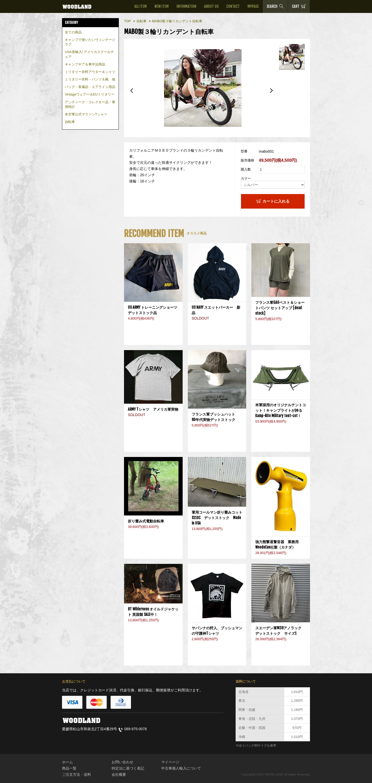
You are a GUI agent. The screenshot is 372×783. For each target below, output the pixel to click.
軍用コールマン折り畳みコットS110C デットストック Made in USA (217, 517)
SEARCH (275, 6)
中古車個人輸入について (181, 768)
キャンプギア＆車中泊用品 (85, 64)
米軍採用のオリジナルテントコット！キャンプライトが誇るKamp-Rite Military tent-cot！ (280, 410)
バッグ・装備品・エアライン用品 (90, 87)
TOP (127, 21)
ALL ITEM (140, 6)
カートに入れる (273, 201)
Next (271, 90)
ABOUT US (211, 6)
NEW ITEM (161, 6)
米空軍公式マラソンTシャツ (86, 114)
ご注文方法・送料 (76, 774)
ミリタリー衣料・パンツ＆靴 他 (90, 79)
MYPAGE (253, 6)
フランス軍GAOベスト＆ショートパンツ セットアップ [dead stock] (280, 307)
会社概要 (119, 774)
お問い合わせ (122, 762)
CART (299, 6)
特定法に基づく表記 (128, 768)
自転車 (70, 122)
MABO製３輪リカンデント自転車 (177, 21)
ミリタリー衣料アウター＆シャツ (90, 72)
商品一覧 (69, 768)
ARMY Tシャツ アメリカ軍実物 (153, 409)
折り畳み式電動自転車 (148, 521)
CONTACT (233, 6)
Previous (131, 90)
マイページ (170, 762)
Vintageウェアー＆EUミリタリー (89, 94)
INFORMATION (186, 6)
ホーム (67, 762)
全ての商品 (73, 32)
